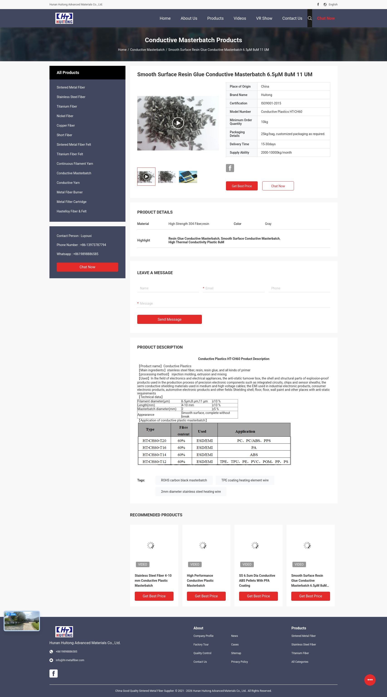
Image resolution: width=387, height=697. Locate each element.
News (234, 636)
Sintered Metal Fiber (71, 87)
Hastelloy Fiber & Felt (71, 211)
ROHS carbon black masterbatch (184, 480)
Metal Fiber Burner (70, 192)
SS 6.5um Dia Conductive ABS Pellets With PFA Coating (257, 580)
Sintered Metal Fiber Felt (74, 144)
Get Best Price (242, 186)
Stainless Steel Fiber (71, 97)
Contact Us (200, 661)
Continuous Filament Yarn (75, 163)
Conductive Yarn (68, 183)
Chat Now (88, 267)
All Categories (299, 661)
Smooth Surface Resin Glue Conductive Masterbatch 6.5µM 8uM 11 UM (309, 581)
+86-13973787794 (93, 245)
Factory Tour (201, 644)
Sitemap (236, 653)
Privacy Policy (239, 661)
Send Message (169, 319)
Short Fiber (64, 135)
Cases (235, 644)
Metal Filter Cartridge (71, 202)
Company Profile (203, 636)
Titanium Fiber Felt (70, 154)
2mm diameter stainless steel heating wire (191, 491)
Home (122, 50)
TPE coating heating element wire (245, 480)
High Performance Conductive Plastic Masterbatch (200, 580)
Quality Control (202, 653)
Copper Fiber (66, 125)
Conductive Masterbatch (147, 50)
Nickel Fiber (65, 116)
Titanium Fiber (67, 106)
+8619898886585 (85, 254)
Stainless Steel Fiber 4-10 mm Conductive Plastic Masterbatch (153, 580)
